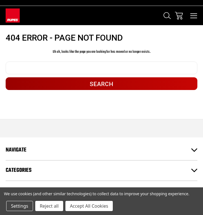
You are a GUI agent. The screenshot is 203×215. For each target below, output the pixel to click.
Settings (19, 206)
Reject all (49, 206)
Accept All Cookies (89, 206)
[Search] (167, 15)
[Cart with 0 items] (179, 15)
